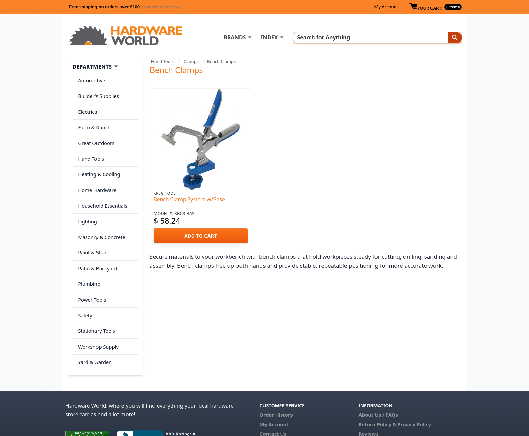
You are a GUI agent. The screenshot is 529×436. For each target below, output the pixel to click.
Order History (276, 370)
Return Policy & (377, 380)
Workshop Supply (97, 305)
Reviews (368, 389)
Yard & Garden (93, 319)
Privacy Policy (414, 380)
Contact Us (272, 389)
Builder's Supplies (97, 92)
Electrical (87, 106)
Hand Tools (162, 61)
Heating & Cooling (98, 159)
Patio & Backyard (96, 239)
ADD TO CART (200, 236)
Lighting (86, 199)
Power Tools (91, 266)
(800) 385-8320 (276, 399)
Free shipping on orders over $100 (125, 7)
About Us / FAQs (378, 370)
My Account (386, 7)
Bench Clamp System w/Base (189, 199)
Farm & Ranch (93, 119)
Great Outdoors (95, 132)
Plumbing (88, 252)
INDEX (296, 37)
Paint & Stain (91, 225)
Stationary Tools (95, 292)
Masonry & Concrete (100, 212)
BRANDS (262, 37)
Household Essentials (101, 186)
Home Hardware (96, 172)
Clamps (191, 61)
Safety (84, 279)
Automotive (90, 79)
